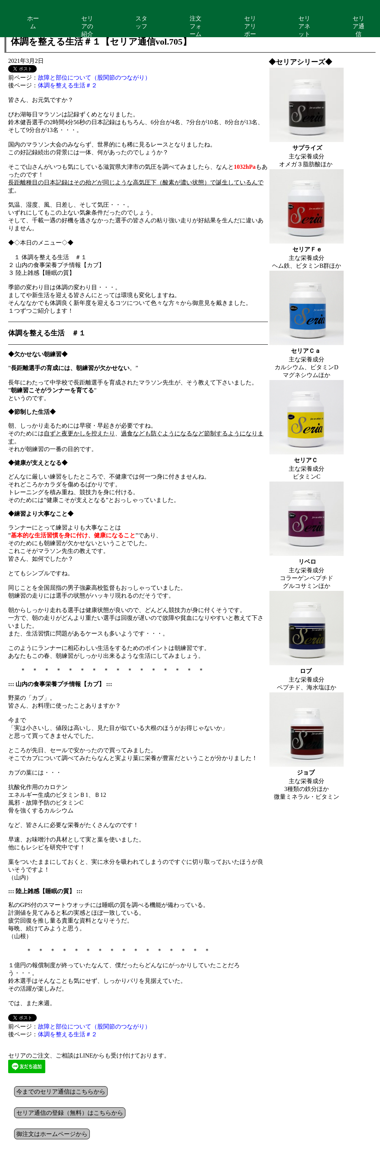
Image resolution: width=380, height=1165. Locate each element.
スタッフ (141, 22)
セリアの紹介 (87, 26)
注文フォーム (196, 26)
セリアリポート (250, 26)
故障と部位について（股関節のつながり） (94, 77)
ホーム (33, 22)
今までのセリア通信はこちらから (60, 1091)
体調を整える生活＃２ (67, 85)
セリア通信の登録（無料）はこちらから (69, 1113)
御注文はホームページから (52, 1134)
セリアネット (304, 26)
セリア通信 (358, 26)
